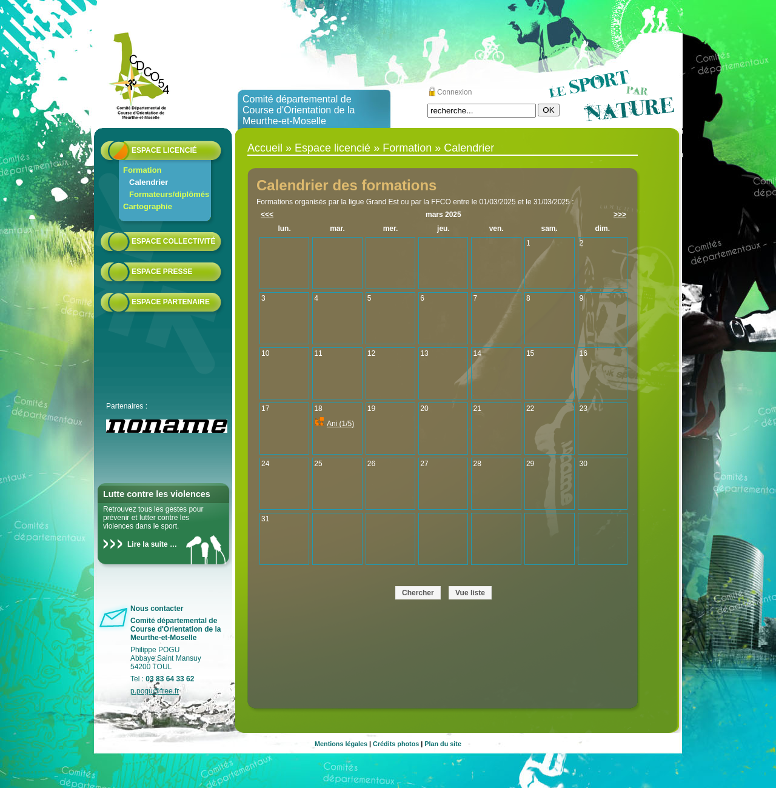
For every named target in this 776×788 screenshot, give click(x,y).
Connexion (454, 92)
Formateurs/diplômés (169, 194)
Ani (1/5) (340, 423)
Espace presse (162, 271)
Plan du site (442, 743)
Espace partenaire (171, 302)
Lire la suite (147, 544)
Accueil (265, 148)
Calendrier (148, 182)
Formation (142, 170)
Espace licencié (164, 150)
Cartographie (147, 206)
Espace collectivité (173, 241)
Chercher (418, 593)
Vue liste (470, 593)
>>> (620, 214)
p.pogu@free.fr (154, 691)
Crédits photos (396, 743)
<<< (267, 214)
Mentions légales (341, 743)
